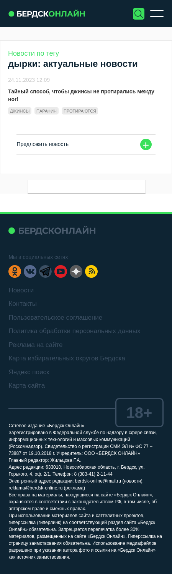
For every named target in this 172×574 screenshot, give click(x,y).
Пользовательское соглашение (55, 317)
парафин (46, 111)
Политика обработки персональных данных (74, 331)
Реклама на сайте (35, 344)
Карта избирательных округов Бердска (66, 358)
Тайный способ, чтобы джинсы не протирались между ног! (81, 95)
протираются (80, 111)
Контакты (22, 303)
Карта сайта (26, 385)
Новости (21, 290)
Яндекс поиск (28, 372)
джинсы (19, 111)
